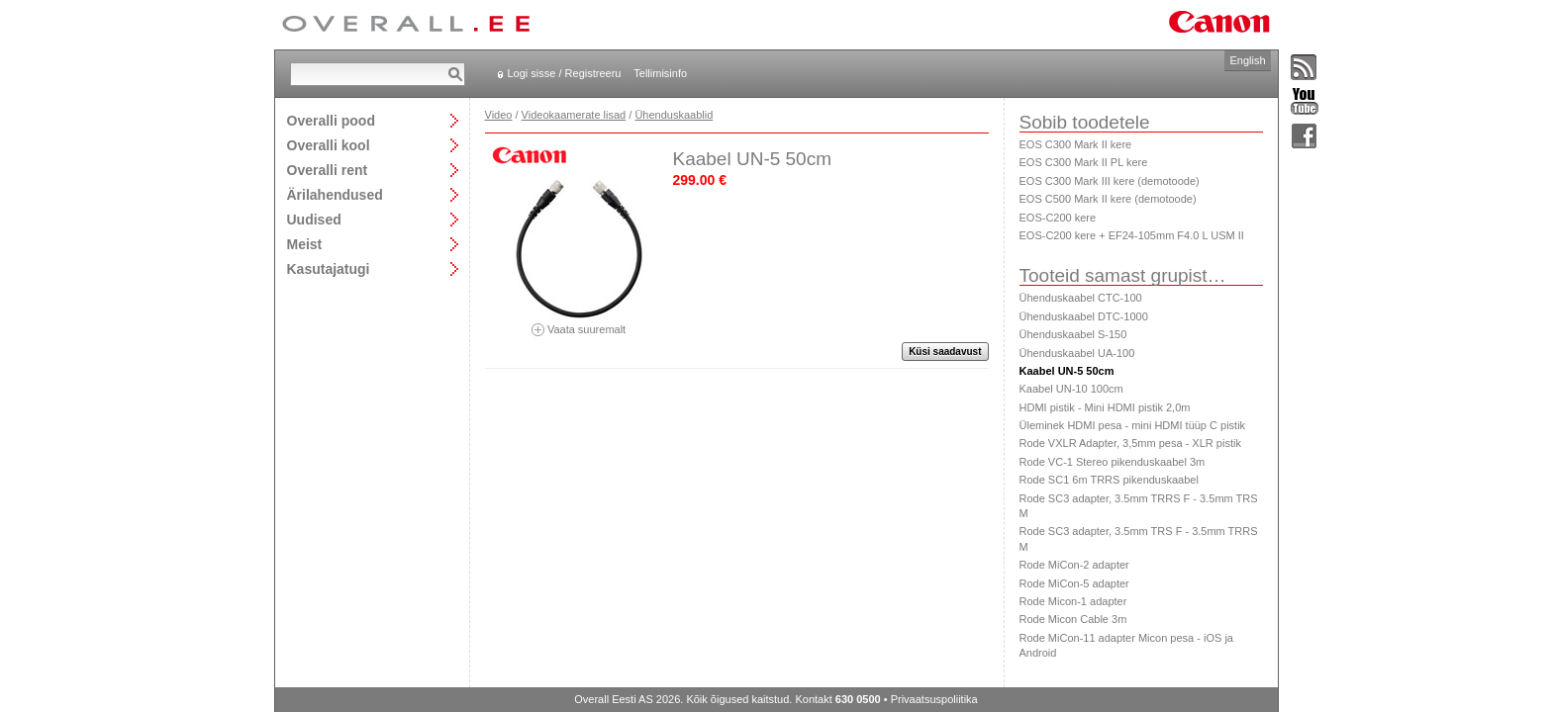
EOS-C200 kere (1058, 217)
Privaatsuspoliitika (934, 699)
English (1247, 60)
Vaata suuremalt (579, 323)
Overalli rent (327, 169)
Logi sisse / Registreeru (565, 73)
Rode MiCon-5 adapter (1074, 583)
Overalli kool (328, 144)
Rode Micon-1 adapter (1073, 601)
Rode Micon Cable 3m (1073, 619)
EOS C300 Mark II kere (1075, 144)
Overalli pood (331, 120)
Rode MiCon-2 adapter (1074, 565)
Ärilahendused (335, 194)
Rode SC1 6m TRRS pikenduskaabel (1109, 480)
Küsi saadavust (945, 351)
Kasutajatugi (328, 268)
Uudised (314, 219)
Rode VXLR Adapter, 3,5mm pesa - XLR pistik (1130, 443)
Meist (305, 243)
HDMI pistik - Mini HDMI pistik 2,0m (1105, 407)
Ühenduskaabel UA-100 (1077, 353)
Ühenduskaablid (673, 115)
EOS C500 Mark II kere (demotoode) (1108, 199)
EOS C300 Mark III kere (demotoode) (1109, 181)
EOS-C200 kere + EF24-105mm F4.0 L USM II (1131, 235)
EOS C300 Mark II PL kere (1083, 162)
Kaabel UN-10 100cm (1071, 389)
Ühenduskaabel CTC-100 (1080, 298)
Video (499, 115)
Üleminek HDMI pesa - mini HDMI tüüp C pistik (1132, 425)
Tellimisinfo (660, 73)
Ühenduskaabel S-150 (1073, 334)
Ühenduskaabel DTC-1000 (1083, 316)
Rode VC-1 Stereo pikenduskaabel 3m (1112, 462)
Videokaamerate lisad (574, 115)
